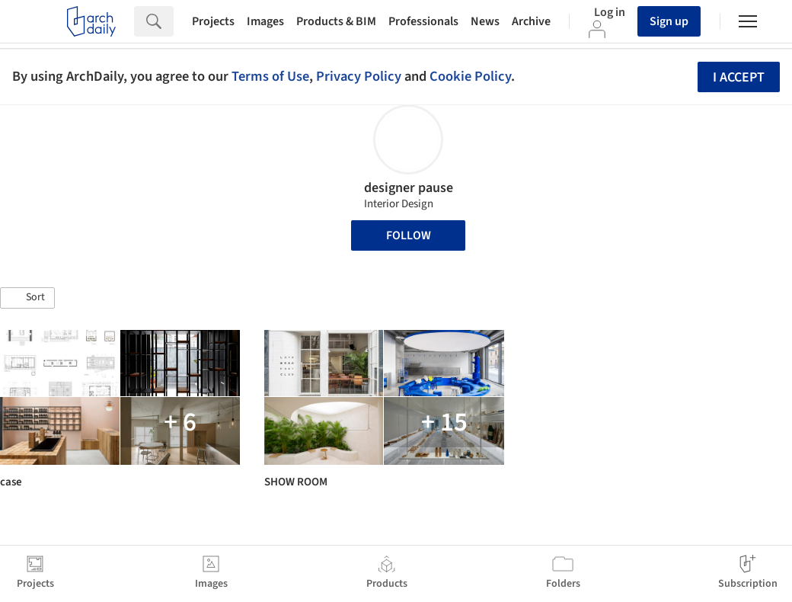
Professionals (423, 21)
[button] (27, 298)
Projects (213, 21)
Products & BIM (336, 21)
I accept (739, 77)
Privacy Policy (358, 76)
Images (265, 21)
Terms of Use (270, 76)
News (485, 21)
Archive (531, 21)
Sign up (669, 21)
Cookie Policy (470, 76)
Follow (408, 235)
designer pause (408, 187)
